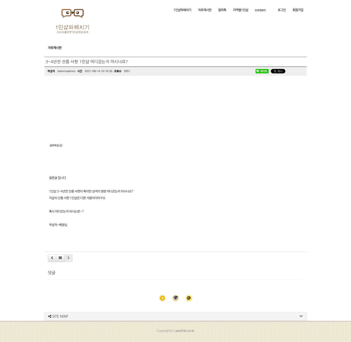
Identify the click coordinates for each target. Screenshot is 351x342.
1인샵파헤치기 (182, 10)
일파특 (222, 10)
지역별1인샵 (240, 10)
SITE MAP (58, 316)
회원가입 (298, 10)
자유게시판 (204, 10)
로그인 (282, 10)
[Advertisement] (175, 110)
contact (260, 10)
